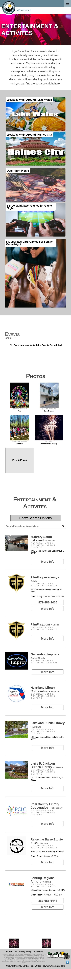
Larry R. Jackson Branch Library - (47, 765)
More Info (48, 561)
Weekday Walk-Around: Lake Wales (29, 99)
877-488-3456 (47, 602)
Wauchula (23, 10)
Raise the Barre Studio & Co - (47, 841)
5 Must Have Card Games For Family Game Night (29, 243)
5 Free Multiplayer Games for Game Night (29, 207)
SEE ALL (11, 338)
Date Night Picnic (18, 170)
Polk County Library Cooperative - (46, 805)
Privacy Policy (25, 951)
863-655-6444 (47, 900)
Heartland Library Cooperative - (45, 689)
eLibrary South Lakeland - (43, 538)
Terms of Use (11, 951)
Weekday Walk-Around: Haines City (29, 134)
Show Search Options (35, 518)
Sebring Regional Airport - (43, 879)
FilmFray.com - (45, 624)
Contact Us (38, 951)
